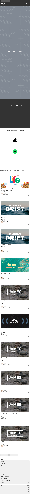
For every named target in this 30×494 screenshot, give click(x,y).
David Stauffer (15, 487)
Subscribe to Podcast (20, 170)
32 (8, 455)
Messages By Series (12, 170)
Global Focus (3, 463)
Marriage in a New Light (5, 474)
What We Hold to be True (5, 467)
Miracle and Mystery (4, 478)
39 (14, 455)
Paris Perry (15, 491)
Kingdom (2, 461)
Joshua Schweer (15, 489)
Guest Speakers (4, 465)
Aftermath (3, 469)
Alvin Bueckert (15, 485)
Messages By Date (4, 170)
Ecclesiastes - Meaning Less (6, 480)
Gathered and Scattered (5, 476)
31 (6, 455)
